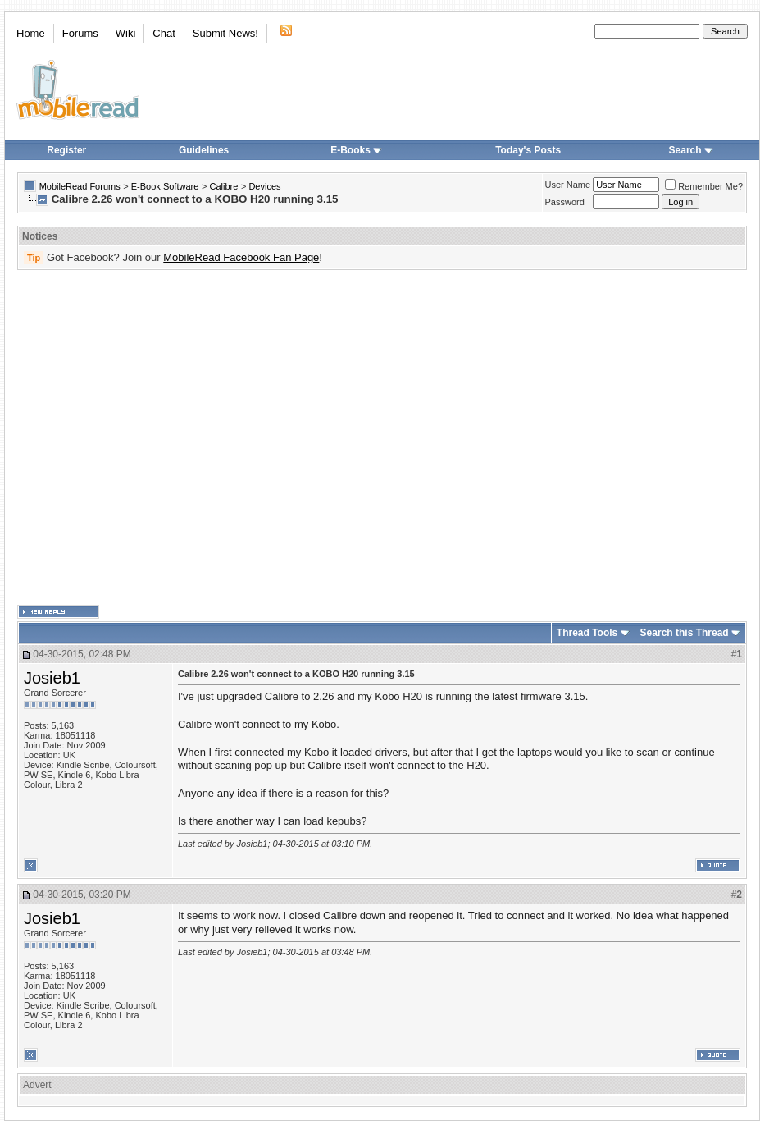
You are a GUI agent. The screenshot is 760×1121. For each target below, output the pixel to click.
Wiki (126, 33)
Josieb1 (52, 678)
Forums (80, 33)
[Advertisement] (153, 438)
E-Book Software (165, 186)
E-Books (356, 150)
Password (565, 202)
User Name (568, 185)
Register (66, 150)
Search (691, 150)
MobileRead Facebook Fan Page (241, 257)
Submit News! (225, 33)
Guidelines (204, 150)
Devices (264, 186)
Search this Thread (684, 632)
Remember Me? (704, 186)
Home (30, 33)
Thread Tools (587, 632)
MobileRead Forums (80, 186)
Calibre (223, 186)
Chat (163, 33)
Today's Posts (528, 150)
